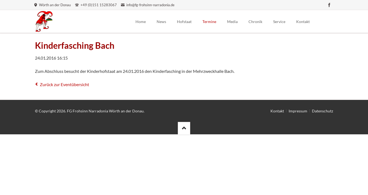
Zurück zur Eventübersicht (64, 84)
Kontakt (277, 111)
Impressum (298, 111)
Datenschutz (322, 111)
